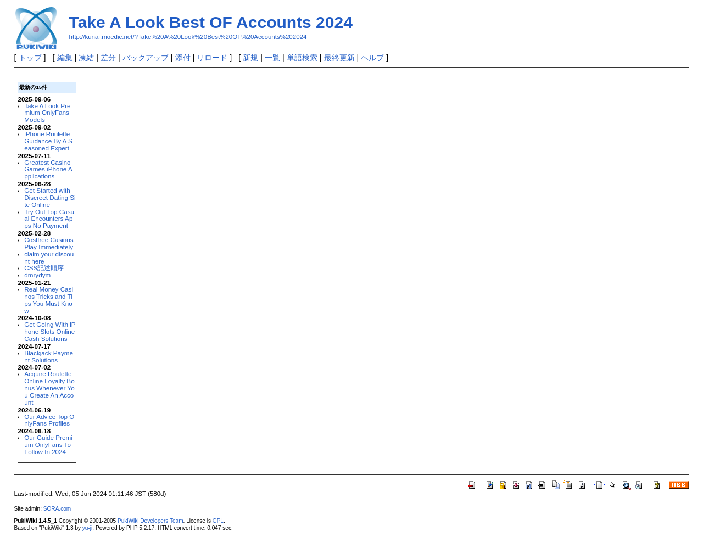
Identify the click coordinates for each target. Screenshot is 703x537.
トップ (30, 57)
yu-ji (87, 528)
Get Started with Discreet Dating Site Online (49, 197)
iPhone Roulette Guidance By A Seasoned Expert (48, 141)
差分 (108, 57)
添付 (183, 57)
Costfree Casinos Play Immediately (48, 243)
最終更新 (339, 57)
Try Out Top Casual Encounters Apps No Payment (49, 219)
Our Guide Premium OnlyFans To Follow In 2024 (48, 444)
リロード (212, 57)
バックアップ (145, 57)
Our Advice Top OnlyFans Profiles (49, 420)
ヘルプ (372, 57)
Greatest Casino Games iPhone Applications (48, 169)
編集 (64, 57)
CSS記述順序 (44, 267)
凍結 (86, 57)
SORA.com (57, 509)
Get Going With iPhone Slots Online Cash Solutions (49, 331)
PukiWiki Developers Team (150, 521)
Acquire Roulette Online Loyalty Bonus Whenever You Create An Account (49, 387)
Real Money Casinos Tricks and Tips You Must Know (48, 300)
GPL (218, 521)
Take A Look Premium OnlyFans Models (47, 113)
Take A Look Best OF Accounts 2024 (211, 22)
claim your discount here (49, 257)
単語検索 (302, 57)
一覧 (272, 57)
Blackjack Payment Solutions (48, 356)
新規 (250, 57)
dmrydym (37, 274)
